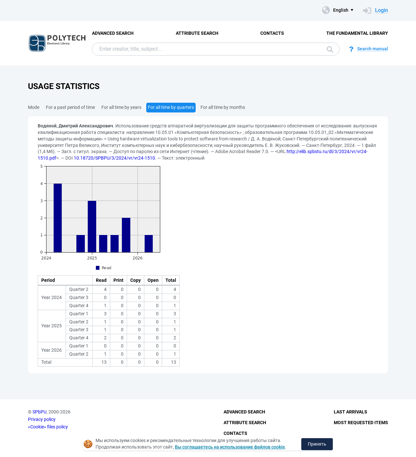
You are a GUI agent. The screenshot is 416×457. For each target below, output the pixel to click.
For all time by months (223, 107)
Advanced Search (113, 33)
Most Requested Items (361, 422)
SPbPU (39, 411)
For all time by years (121, 107)
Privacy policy (42, 419)
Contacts (272, 33)
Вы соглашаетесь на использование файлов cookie (230, 447)
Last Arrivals (350, 411)
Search (330, 49)
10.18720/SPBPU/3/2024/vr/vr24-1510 (114, 158)
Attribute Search (197, 33)
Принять (317, 444)
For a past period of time (70, 107)
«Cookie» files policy (48, 426)
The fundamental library (357, 33)
